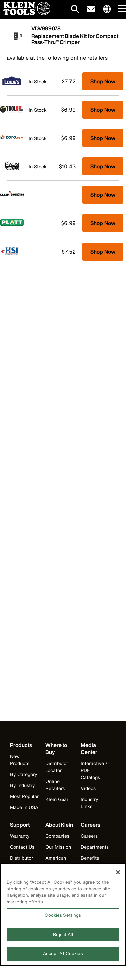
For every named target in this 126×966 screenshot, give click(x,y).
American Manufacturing (58, 864)
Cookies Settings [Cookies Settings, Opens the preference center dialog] (63, 919)
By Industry (22, 785)
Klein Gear (56, 799)
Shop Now (102, 81)
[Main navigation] (121, 9)
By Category (23, 774)
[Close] (118, 875)
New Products (19, 760)
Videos (88, 788)
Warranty (20, 835)
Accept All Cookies (63, 957)
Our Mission (58, 846)
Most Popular (24, 796)
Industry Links (89, 803)
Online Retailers (55, 785)
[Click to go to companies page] (107, 9)
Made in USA (24, 807)
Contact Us (22, 846)
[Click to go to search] (75, 10)
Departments (95, 846)
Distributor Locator (56, 767)
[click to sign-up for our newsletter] (91, 9)
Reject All (63, 938)
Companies (57, 835)
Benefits (90, 857)
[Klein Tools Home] (25, 13)
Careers (89, 835)
